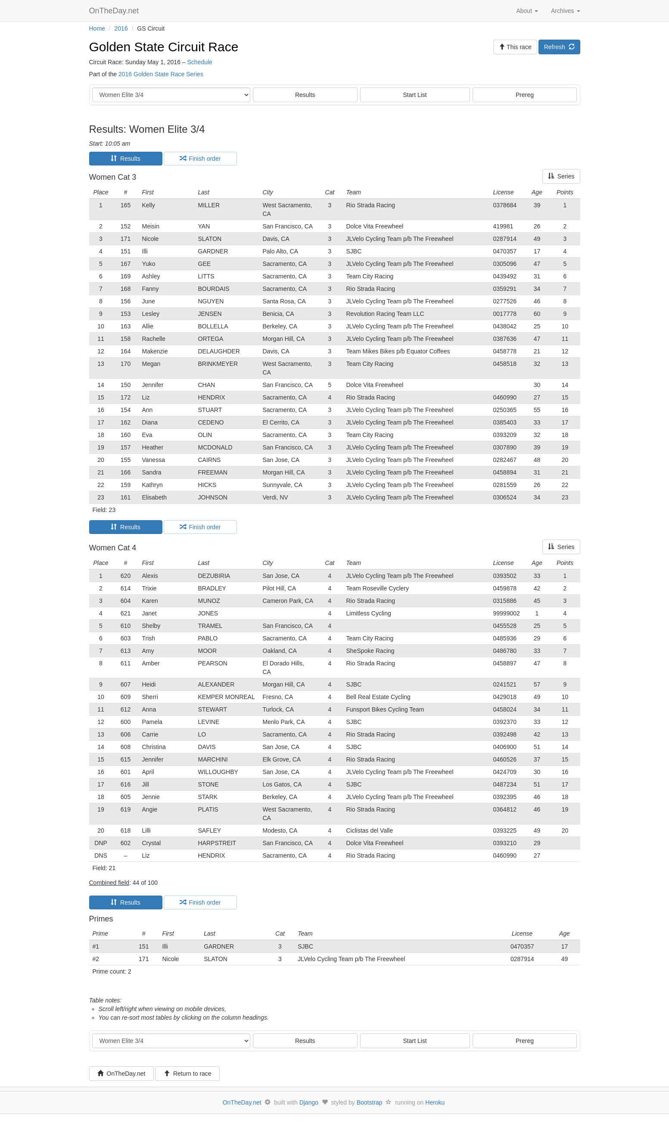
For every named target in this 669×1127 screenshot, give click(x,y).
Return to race (188, 1073)
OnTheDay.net (115, 10)
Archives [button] (565, 10)
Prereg (525, 94)
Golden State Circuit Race (164, 47)
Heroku (435, 1102)
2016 (121, 28)
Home (97, 28)
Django (308, 1102)
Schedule (199, 62)
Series (561, 176)
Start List (415, 94)
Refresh (559, 47)
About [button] (527, 10)
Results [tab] (125, 158)
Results (305, 94)
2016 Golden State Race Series (160, 74)
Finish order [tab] (200, 158)
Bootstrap (370, 1102)
